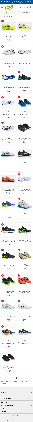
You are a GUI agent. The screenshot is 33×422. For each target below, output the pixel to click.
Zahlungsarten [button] (6, 399)
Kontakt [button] (3, 392)
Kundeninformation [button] (7, 405)
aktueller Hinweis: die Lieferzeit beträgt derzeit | (16, 2)
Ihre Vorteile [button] (5, 395)
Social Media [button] (5, 408)
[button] (1, 7)
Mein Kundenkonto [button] (7, 402)
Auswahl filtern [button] (5, 12)
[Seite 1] (16, 378)
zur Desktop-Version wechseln (17, 420)
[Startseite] (7, 7)
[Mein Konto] (27, 7)
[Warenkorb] (30, 7)
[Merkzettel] (21, 7)
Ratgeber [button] (3, 412)
